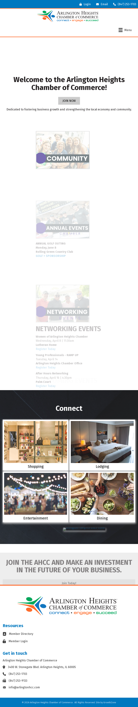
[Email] (101, 4)
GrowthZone (109, 702)
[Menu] (125, 30)
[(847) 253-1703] (123, 4)
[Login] (84, 4)
